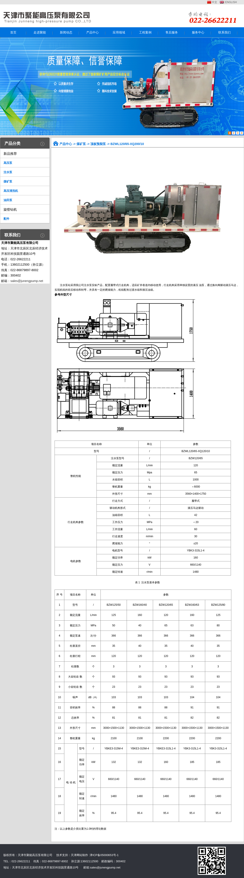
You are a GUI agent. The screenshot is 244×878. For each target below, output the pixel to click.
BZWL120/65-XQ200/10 (127, 144)
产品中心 (65, 144)
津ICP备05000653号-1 (104, 855)
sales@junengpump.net (26, 281)
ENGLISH (231, 2)
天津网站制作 (79, 855)
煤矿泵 (81, 144)
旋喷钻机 (10, 209)
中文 (214, 2)
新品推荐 (10, 153)
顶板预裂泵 (98, 144)
